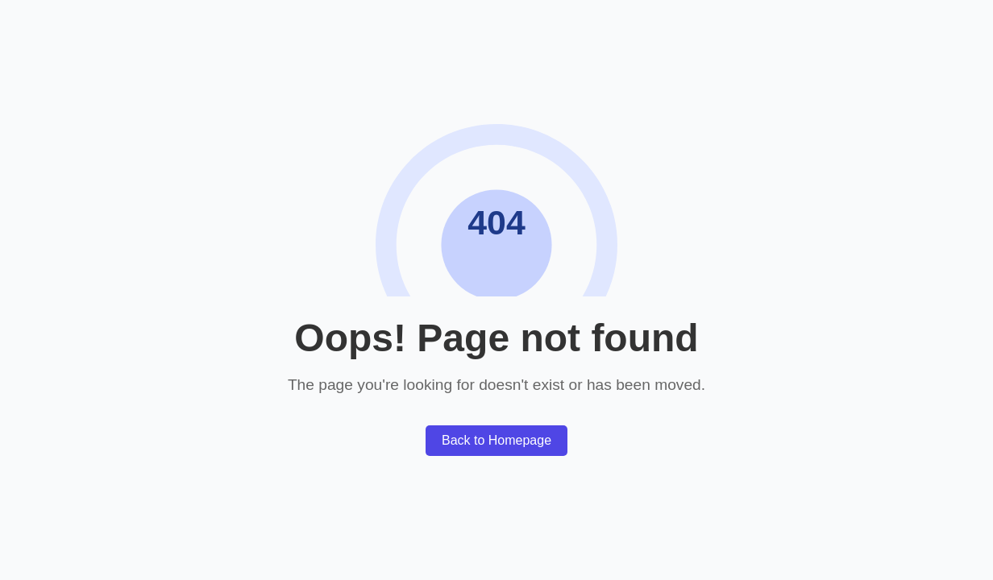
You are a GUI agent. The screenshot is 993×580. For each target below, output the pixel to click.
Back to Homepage (496, 440)
